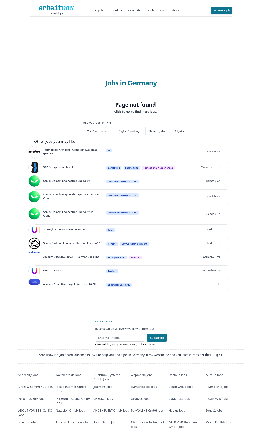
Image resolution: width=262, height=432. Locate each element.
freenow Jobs (27, 422)
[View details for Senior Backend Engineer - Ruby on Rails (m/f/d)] (34, 243)
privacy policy (137, 344)
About (175, 10)
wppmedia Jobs (141, 375)
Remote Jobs (157, 131)
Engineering (132, 167)
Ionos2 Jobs (214, 410)
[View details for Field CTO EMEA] (34, 271)
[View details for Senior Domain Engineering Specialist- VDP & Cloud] (34, 197)
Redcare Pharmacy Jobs (72, 422)
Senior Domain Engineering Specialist (66, 180)
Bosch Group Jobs (181, 387)
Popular (100, 10)
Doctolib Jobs (178, 375)
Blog (162, 10)
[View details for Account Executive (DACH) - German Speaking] (34, 257)
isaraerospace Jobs (144, 387)
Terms (152, 344)
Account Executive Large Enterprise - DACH (69, 284)
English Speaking (128, 131)
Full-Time (136, 257)
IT (109, 150)
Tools (151, 10)
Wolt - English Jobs (219, 422)
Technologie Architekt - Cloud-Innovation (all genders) (70, 151)
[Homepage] (56, 7)
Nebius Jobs (177, 410)
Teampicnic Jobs (217, 387)
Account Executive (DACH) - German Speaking (71, 256)
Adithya (58, 13)
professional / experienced (158, 167)
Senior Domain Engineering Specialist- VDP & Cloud (71, 196)
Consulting (114, 167)
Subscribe (157, 338)
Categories (135, 10)
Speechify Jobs (28, 375)
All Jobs (179, 131)
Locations (116, 10)
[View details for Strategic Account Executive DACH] (34, 230)
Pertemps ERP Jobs (31, 399)
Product (112, 271)
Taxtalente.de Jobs (68, 375)
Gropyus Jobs (140, 399)
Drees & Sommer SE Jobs (35, 387)
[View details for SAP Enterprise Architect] (34, 167)
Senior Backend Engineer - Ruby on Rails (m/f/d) (72, 243)
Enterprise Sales (117, 257)
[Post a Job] (221, 10)
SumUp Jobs (214, 375)
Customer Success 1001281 (122, 181)
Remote (112, 243)
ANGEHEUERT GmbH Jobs (111, 410)
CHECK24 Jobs (103, 399)
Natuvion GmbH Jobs (70, 410)
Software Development (134, 243)
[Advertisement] (131, 42)
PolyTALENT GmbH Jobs (147, 410)
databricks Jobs (179, 399)
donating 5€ (213, 355)
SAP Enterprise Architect (58, 167)
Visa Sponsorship (97, 131)
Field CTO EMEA (52, 270)
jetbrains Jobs (102, 387)
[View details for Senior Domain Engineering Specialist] (34, 181)
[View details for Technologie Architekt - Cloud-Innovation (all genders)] (34, 152)
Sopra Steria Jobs (105, 422)
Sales (110, 230)
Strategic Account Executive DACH (64, 229)
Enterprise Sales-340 (119, 284)
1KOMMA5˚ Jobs (217, 399)
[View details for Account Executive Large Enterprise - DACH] (34, 285)
